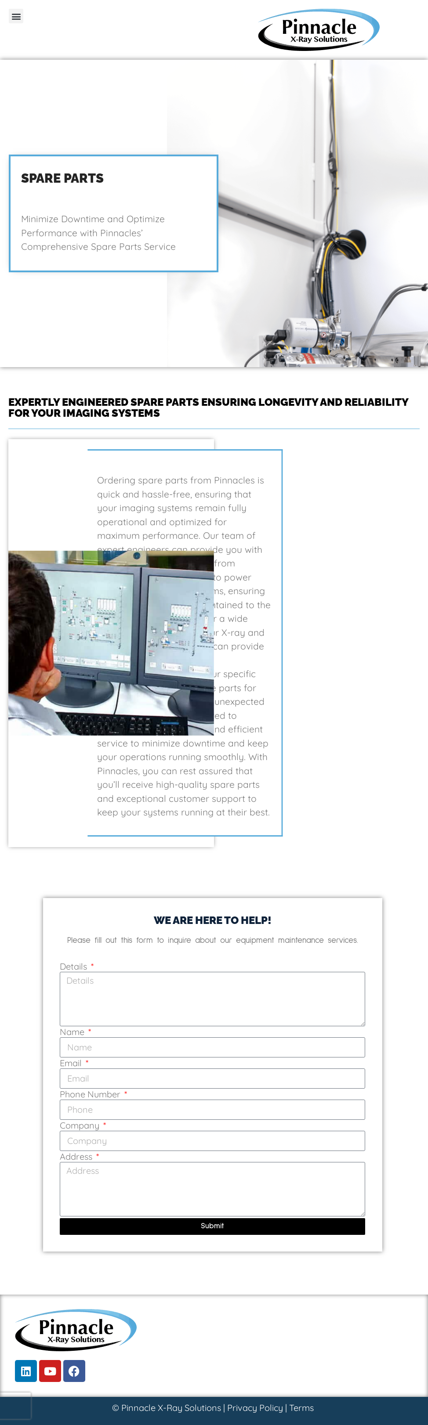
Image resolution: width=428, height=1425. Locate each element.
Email (72, 1063)
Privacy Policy (255, 1407)
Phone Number (91, 1095)
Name (73, 1032)
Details (74, 967)
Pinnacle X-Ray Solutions (171, 1407)
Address (77, 1157)
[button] (16, 16)
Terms (301, 1407)
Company (81, 1126)
